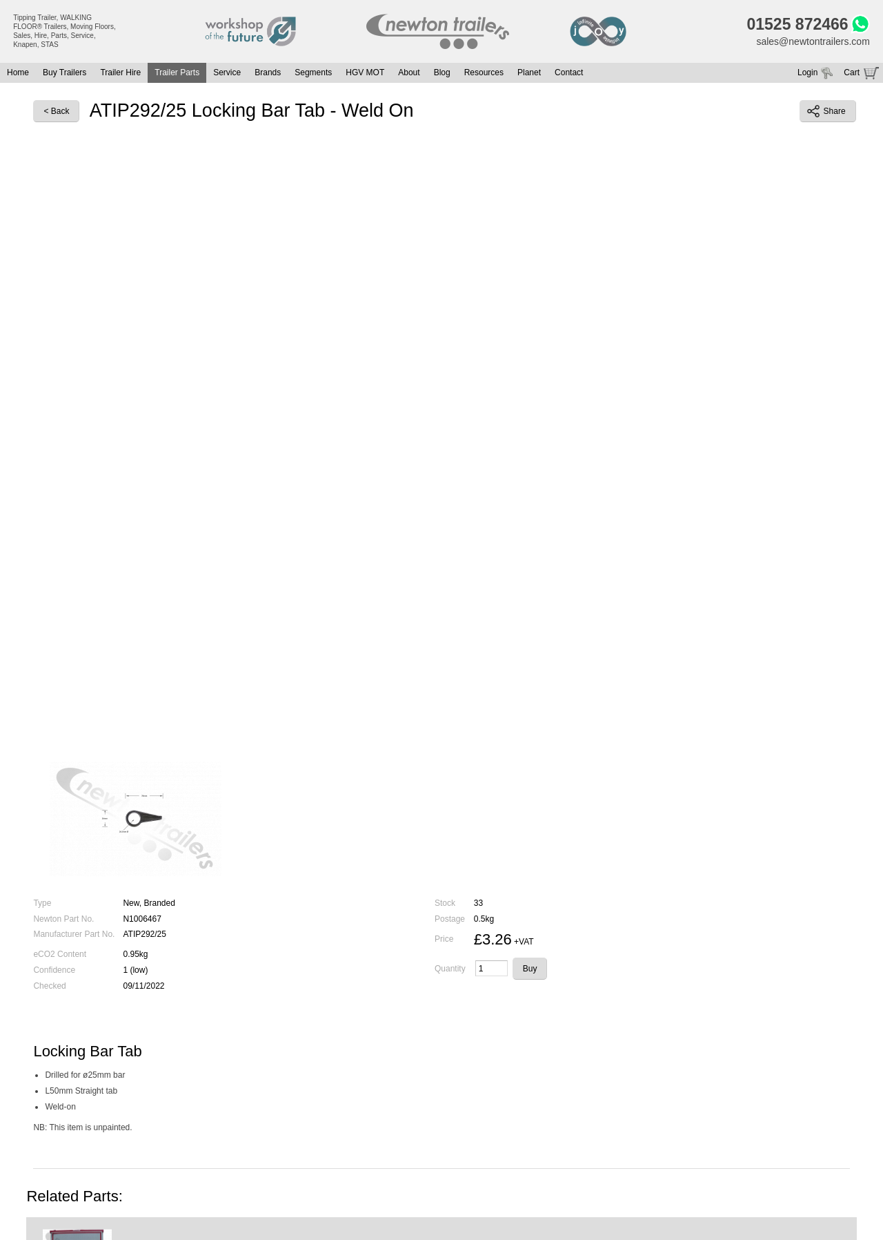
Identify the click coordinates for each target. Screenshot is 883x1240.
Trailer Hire (120, 72)
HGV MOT (365, 72)
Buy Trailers (64, 72)
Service (227, 72)
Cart (852, 72)
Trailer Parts (177, 72)
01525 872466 (798, 24)
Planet (529, 72)
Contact (569, 72)
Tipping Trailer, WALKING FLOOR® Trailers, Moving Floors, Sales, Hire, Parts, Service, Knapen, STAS (64, 31)
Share (826, 111)
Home (18, 72)
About (408, 72)
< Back (56, 111)
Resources (484, 72)
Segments (313, 72)
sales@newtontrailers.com (812, 41)
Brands (268, 72)
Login (807, 72)
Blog (442, 72)
